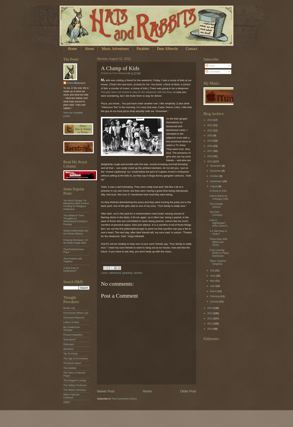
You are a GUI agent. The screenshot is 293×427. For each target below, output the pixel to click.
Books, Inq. (69, 308)
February (215, 296)
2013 (210, 313)
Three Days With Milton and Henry (218, 242)
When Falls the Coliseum (71, 396)
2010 (210, 328)
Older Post (188, 391)
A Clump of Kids (218, 190)
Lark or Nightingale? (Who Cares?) (218, 223)
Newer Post (105, 391)
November (216, 170)
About (89, 49)
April (212, 286)
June (213, 275)
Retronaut (68, 344)
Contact (191, 49)
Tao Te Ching (70, 353)
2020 (210, 135)
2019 (210, 140)
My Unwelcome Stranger (71, 328)
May (212, 280)
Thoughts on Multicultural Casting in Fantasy (75, 219)
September (216, 181)
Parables (143, 49)
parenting (127, 272)
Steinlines (68, 349)
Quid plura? (69, 339)
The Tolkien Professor (75, 385)
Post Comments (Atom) (124, 398)
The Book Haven (72, 363)
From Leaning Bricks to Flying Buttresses (219, 253)
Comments (213, 71)
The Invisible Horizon (216, 205)
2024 (210, 120)
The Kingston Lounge (74, 380)
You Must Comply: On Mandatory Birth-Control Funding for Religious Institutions (76, 205)
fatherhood (115, 272)
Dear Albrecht (167, 49)
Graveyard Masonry (73, 317)
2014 (210, 308)
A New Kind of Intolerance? (70, 269)
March (213, 291)
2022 (210, 125)
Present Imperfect (72, 334)
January (214, 301)
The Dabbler (70, 368)
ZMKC (66, 402)
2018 (210, 146)
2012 (210, 318)
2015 (210, 161)
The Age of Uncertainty (75, 358)
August (214, 186)
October (214, 176)
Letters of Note (71, 322)
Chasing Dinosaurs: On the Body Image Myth (75, 241)
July (212, 270)
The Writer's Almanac (74, 389)
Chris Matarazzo (76, 83)
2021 (210, 130)
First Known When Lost (75, 312)
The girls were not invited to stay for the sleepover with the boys (136, 92)
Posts (210, 65)
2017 (210, 151)
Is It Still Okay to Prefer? (218, 232)
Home (72, 49)
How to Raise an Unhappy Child (218, 197)
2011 (210, 323)
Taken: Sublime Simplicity (217, 262)
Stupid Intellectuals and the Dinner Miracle (75, 232)
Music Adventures (115, 49)
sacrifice (138, 272)
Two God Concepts (215, 213)
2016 (210, 156)
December (216, 165)
